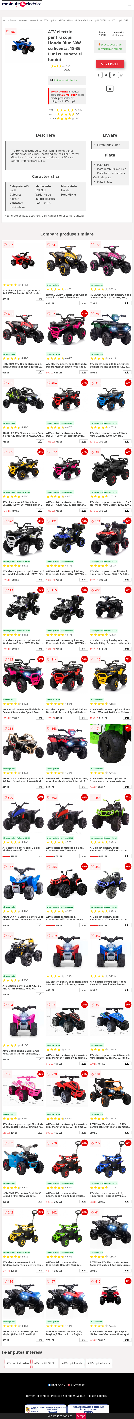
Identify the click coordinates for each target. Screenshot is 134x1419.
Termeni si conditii (37, 1396)
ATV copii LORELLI (121, 20)
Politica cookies (97, 1396)
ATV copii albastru (17, 1363)
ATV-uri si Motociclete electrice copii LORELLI (82, 20)
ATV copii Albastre (99, 1363)
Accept (80, 1416)
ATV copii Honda (72, 1363)
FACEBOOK (56, 1385)
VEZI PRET (110, 63)
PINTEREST (76, 1385)
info (40, 298)
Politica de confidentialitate (68, 1396)
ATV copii (49, 20)
